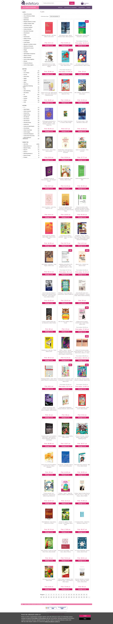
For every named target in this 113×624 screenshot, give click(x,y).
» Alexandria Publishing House (28, 86)
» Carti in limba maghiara (28, 59)
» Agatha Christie (26, 114)
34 (81, 597)
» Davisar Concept (26, 155)
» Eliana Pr (24, 149)
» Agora (24, 82)
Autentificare (82, 7)
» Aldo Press (25, 84)
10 (68, 594)
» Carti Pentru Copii (27, 25)
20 (46, 597)
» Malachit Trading (26, 147)
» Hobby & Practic (26, 38)
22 (51, 597)
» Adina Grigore (26, 109)
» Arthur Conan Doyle (27, 130)
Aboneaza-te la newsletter (70, 7)
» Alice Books (26, 92)
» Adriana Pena (26, 113)
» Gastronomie (26, 36)
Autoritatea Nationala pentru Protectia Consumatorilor (56, 611)
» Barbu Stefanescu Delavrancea (27, 138)
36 (86, 597)
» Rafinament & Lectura (27, 48)
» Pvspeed (24, 157)
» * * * (24, 107)
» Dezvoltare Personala (27, 31)
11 (71, 594)
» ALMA (24, 70)
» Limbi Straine (26, 42)
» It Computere (26, 40)
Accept (85, 615)
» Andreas (25, 98)
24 (56, 597)
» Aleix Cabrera (26, 118)
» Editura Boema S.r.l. (27, 146)
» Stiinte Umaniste (26, 57)
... (89, 597)
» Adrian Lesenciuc (27, 111)
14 (78, 594)
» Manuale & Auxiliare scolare (29, 44)
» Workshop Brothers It (27, 153)
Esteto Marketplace (40, 604)
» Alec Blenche (26, 116)
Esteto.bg (50, 604)
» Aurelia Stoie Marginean (28, 133)
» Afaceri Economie (27, 14)
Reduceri (60, 7)
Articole (29, 604)
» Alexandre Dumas (27, 122)
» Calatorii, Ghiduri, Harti (28, 23)
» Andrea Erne (26, 124)
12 (73, 594)
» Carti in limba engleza (27, 65)
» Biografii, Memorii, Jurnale (29, 21)
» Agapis (25, 78)
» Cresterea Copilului (27, 27)
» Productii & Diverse (27, 63)
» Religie (24, 49)
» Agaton (25, 80)
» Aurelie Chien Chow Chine (29, 135)
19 (43, 597)
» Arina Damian (26, 128)
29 (68, 597)
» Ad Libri (25, 74)
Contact (88, 7)
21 (48, 597)
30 (71, 597)
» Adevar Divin (26, 76)
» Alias (24, 88)
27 (63, 597)
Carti (24, 12)
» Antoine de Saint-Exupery (28, 126)
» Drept (24, 34)
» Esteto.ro (24, 151)
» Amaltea (25, 96)
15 (81, 594)
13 (76, 594)
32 (76, 597)
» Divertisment (25, 32)
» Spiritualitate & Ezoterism (28, 53)
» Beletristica (25, 19)
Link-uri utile (33, 604)
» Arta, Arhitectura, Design (28, 16)
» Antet (24, 102)
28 (66, 597)
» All (24, 94)
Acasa (25, 604)
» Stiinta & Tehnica (26, 55)
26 (61, 597)
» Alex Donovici (26, 120)
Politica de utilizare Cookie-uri (52, 621)
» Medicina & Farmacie (27, 46)
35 (84, 597)
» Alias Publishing (26, 90)
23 (53, 597)
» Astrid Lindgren (26, 131)
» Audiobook (25, 17)
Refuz (85, 618)
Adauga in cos (49, 45)
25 (58, 597)
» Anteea (25, 100)
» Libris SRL (25, 144)
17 (86, 594)
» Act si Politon (26, 72)
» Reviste (24, 61)
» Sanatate (25, 51)
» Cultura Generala (26, 29)
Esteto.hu (45, 604)
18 (41, 597)
